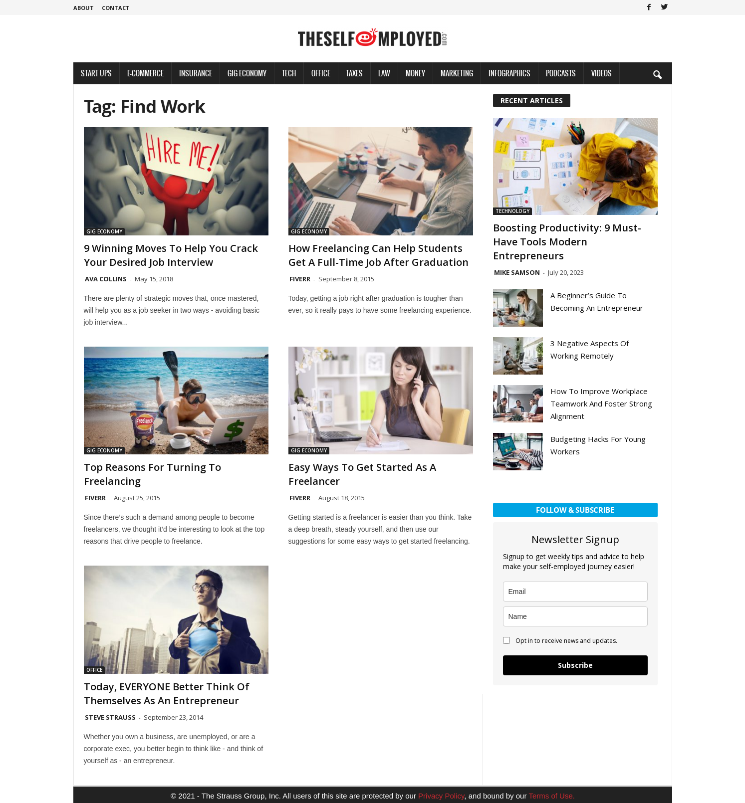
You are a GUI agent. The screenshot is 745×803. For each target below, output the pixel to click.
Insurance (195, 73)
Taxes (354, 73)
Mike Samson (517, 272)
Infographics (509, 73)
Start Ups (96, 73)
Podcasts (561, 73)
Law (384, 73)
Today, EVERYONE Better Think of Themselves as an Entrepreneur (166, 693)
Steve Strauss (110, 717)
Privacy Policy (441, 796)
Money (415, 73)
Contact (116, 7)
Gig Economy (247, 73)
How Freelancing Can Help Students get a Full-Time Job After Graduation (378, 255)
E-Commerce (145, 73)
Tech (289, 73)
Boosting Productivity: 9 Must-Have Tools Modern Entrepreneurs (567, 241)
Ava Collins (106, 278)
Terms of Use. (551, 796)
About (83, 7)
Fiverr (299, 278)
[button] (657, 74)
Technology (512, 210)
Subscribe (575, 665)
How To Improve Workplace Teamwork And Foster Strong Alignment (601, 403)
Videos (601, 73)
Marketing (457, 73)
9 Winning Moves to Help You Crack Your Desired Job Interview (171, 255)
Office (320, 73)
